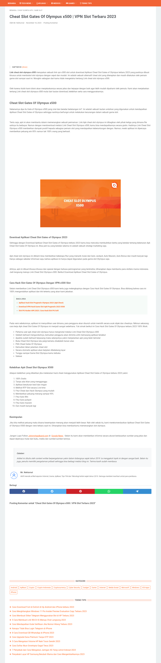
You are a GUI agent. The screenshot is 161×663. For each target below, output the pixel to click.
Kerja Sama (122, 652)
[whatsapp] (76, 548)
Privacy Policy (73, 649)
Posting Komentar (51, 31)
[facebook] (19, 548)
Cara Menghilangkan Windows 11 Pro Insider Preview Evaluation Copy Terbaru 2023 (133, 62)
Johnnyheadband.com (38, 486)
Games (72, 3)
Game (140, 28)
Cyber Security (120, 28)
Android (118, 18)
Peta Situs (121, 649)
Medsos (57, 3)
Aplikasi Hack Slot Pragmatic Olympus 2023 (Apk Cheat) (41, 341)
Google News (57, 486)
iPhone (138, 37)
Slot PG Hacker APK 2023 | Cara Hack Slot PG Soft (39, 349)
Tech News (27, 3)
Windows (118, 37)
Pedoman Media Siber (127, 643)
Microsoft (141, 32)
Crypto (135, 18)
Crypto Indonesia (121, 23)
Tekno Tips (87, 3)
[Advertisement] (57, 53)
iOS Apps (128, 37)
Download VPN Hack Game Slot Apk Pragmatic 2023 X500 (42, 345)
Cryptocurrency (137, 23)
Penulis (120, 646)
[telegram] (95, 548)
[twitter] (38, 548)
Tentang (70, 643)
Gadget (132, 28)
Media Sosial (129, 32)
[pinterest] (57, 548)
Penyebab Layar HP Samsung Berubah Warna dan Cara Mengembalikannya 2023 (133, 138)
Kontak (70, 646)
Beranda (13, 3)
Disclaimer (72, 652)
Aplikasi (43, 3)
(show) (24, 75)
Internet (118, 32)
